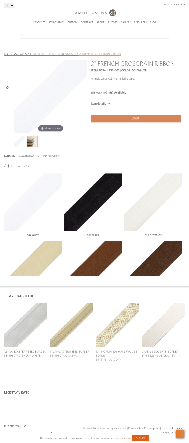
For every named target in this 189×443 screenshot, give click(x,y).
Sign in (168, 4)
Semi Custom (56, 22)
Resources (140, 22)
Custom (72, 22)
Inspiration (52, 155)
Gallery (126, 22)
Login (136, 118)
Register (179, 4)
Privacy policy (135, 428)
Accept (140, 438)
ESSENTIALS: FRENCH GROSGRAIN (53, 54)
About (100, 22)
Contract (87, 22)
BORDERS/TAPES (15, 54)
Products (39, 22)
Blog (153, 22)
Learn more (125, 438)
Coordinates (29, 155)
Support (112, 22)
